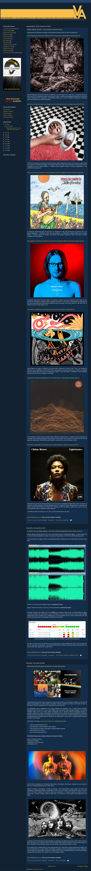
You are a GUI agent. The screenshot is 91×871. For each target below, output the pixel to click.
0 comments (51, 520)
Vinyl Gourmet (62, 721)
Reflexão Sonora (7, 48)
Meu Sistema (6, 40)
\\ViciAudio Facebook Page (10, 28)
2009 (6, 150)
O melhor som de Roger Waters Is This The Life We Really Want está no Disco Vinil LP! (54, 531)
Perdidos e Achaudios (8, 44)
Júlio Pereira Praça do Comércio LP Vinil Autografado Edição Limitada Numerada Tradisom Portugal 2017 (55, 172)
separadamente (44, 721)
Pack (53, 721)
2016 (6, 135)
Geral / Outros (6, 38)
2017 (6, 132)
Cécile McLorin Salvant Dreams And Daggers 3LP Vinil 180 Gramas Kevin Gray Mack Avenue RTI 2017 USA (55, 104)
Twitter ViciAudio (7, 113)
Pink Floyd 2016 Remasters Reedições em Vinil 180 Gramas (46, 666)
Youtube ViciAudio (7, 115)
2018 (6, 124)
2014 (6, 139)
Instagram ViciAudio (8, 111)
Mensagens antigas (82, 866)
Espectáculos (6, 34)
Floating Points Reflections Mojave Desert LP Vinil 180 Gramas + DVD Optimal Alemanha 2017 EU (53, 378)
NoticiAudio (62, 860)
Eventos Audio (6, 36)
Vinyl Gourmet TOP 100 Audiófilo (11, 52)
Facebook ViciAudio (8, 117)
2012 (6, 143)
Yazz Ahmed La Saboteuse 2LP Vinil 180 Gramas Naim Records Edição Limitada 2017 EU (51, 309)
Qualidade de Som (73, 655)
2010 (6, 148)
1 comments (51, 655)
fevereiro (8, 126)
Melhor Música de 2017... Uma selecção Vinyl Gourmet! (44, 29)
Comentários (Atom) (38, 869)
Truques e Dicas (7, 50)
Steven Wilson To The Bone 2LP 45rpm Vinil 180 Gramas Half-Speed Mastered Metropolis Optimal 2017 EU (55, 241)
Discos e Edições (64, 520)
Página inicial (51, 866)
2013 (6, 141)
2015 (6, 137)
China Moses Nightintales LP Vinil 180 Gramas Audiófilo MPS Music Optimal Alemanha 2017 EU (52, 444)
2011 (6, 145)
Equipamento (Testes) (8, 32)
